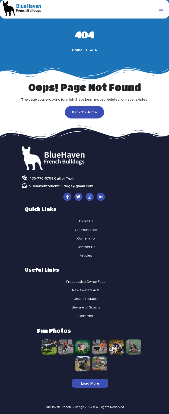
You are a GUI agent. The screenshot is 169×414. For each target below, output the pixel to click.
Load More (90, 383)
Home (77, 49)
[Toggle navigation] (161, 9)
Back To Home (84, 112)
